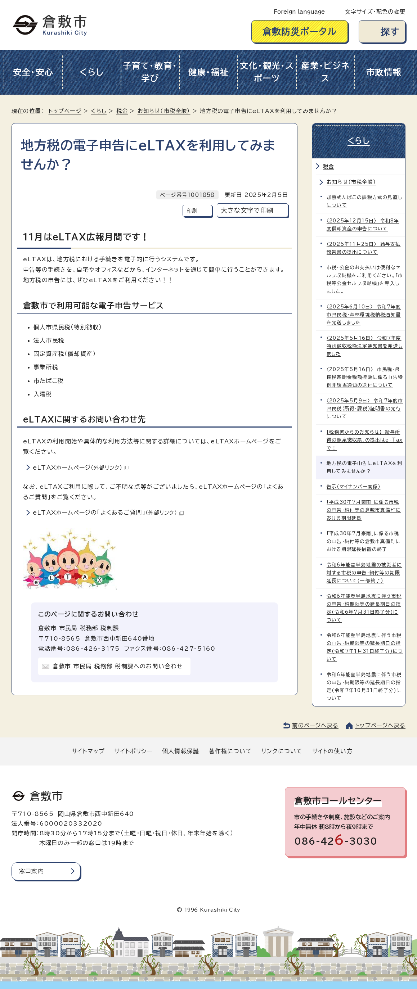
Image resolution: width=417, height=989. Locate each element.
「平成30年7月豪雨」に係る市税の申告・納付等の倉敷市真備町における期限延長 (364, 510)
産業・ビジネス (325, 72)
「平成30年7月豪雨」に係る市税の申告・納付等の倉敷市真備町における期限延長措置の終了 (364, 541)
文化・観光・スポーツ (267, 72)
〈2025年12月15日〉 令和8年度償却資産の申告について (363, 224)
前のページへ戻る (315, 725)
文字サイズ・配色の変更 (375, 11)
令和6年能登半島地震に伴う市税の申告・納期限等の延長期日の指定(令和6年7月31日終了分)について (364, 608)
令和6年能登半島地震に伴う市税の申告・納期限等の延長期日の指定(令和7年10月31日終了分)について (364, 686)
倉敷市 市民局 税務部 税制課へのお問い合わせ (118, 666)
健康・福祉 (208, 72)
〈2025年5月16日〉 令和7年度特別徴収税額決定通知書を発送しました (365, 346)
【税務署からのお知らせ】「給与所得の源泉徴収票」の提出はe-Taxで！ (365, 440)
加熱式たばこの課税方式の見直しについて (364, 201)
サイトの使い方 (332, 751)
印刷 (192, 210)
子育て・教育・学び (150, 72)
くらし (92, 72)
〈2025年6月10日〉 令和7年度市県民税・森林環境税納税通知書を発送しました (364, 314)
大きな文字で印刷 (247, 210)
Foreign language (299, 11)
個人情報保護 (180, 751)
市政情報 (384, 72)
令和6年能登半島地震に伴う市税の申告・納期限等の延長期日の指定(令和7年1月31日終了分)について (365, 647)
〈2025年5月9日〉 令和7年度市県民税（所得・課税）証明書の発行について (365, 408)
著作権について (230, 751)
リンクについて (281, 751)
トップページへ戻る (380, 725)
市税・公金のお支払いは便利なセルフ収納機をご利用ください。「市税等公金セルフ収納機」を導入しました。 (365, 279)
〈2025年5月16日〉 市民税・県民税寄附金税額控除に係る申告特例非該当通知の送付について (365, 377)
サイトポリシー (133, 751)
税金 (122, 111)
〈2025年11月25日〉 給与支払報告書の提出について (364, 248)
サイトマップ (88, 751)
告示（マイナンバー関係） (353, 486)
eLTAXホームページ (81, 467)
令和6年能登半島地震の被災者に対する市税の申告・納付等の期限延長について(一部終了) (364, 573)
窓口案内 (31, 871)
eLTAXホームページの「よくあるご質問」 (108, 512)
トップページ (65, 111)
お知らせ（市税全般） (164, 111)
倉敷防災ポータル (300, 31)
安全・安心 (33, 72)
